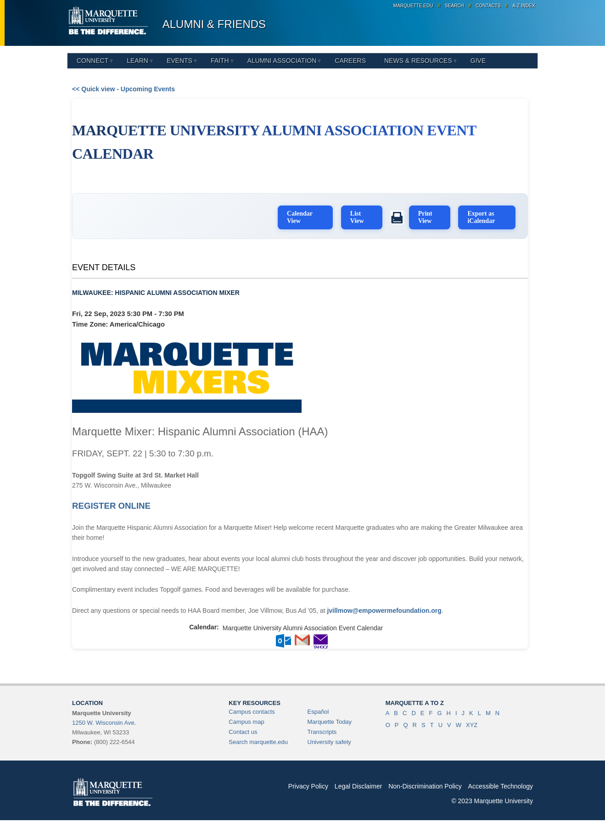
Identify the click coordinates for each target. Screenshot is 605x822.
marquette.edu (413, 5)
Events (179, 60)
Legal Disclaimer (358, 783)
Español (318, 708)
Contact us (243, 729)
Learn (137, 60)
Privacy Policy (308, 783)
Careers (350, 60)
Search (454, 5)
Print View (430, 214)
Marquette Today (330, 719)
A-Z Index (523, 5)
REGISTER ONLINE (111, 503)
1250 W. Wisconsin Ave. (104, 719)
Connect (92, 60)
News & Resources (418, 60)
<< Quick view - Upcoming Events (123, 89)
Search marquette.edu (258, 739)
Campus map (246, 719)
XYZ (471, 722)
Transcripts (322, 729)
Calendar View (310, 214)
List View (365, 214)
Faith (220, 60)
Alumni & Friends (214, 24)
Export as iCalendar (484, 214)
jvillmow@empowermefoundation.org (384, 607)
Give (478, 60)
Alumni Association (282, 60)
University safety (329, 739)
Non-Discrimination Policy (425, 783)
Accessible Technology (500, 783)
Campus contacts (251, 708)
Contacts (488, 5)
